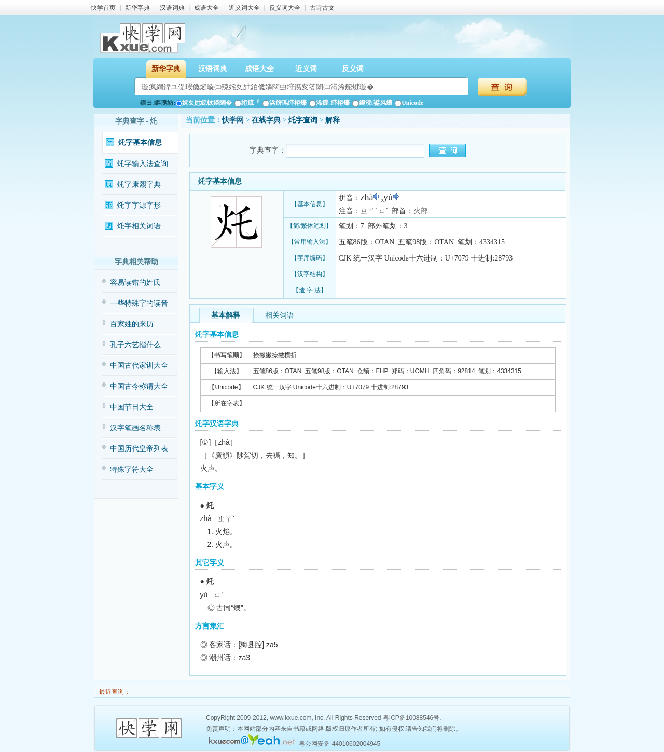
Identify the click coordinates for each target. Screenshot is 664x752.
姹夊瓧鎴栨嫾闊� (203, 102)
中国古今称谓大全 (139, 386)
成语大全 (206, 7)
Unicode (409, 102)
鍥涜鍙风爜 (372, 102)
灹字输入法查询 (142, 164)
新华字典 (137, 7)
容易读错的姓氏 (135, 282)
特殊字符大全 (132, 469)
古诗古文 (322, 7)
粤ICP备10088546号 (411, 717)
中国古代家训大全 (139, 366)
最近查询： (114, 691)
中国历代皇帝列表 (139, 449)
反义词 (353, 69)
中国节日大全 (132, 407)
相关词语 (279, 315)
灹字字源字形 (139, 205)
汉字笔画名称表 (135, 428)
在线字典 (266, 120)
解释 (332, 120)
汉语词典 (172, 7)
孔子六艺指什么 (135, 345)
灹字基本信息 (140, 142)
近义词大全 (244, 7)
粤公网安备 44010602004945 (339, 743)
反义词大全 (284, 7)
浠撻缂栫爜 (329, 102)
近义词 (306, 69)
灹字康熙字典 (139, 184)
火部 (420, 211)
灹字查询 (302, 120)
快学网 (233, 120)
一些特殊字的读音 (139, 303)
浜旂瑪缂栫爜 (284, 102)
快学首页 (103, 7)
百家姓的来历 (132, 324)
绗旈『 (247, 102)
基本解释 (225, 315)
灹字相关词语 (139, 226)
